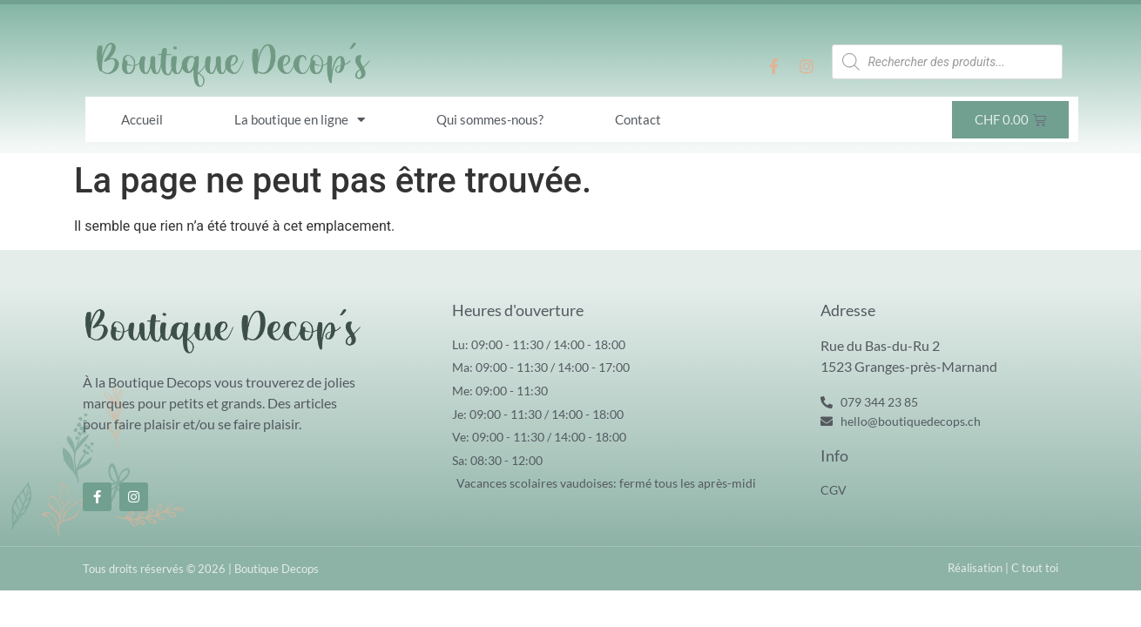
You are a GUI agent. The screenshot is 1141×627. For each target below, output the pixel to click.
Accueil (142, 119)
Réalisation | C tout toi (1003, 568)
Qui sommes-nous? (489, 119)
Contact (638, 119)
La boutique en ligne (299, 119)
